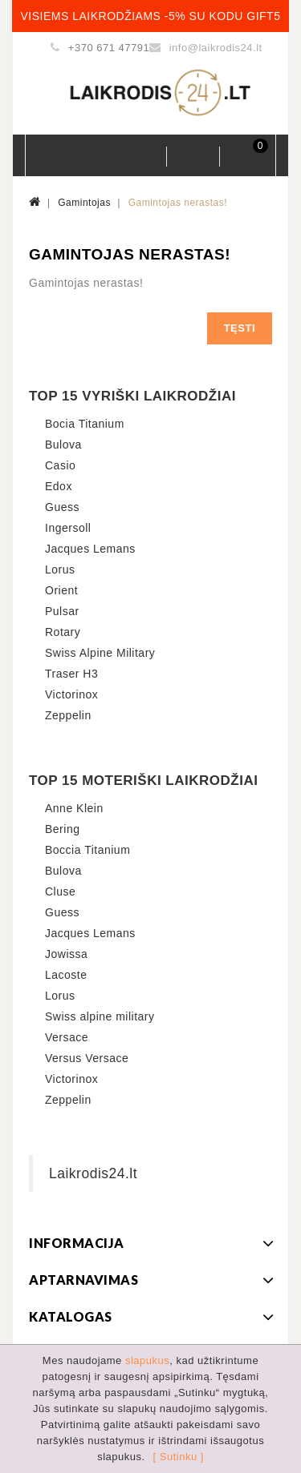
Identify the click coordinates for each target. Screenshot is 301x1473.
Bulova (63, 444)
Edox (58, 486)
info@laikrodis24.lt (215, 48)
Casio (60, 465)
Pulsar (62, 611)
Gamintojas (84, 202)
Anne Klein (74, 808)
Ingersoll (68, 527)
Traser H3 (71, 673)
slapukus (147, 1360)
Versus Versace (86, 1058)
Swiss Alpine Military (100, 652)
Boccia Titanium (87, 849)
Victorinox (71, 694)
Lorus (60, 569)
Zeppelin (68, 715)
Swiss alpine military (100, 1016)
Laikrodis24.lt (93, 1173)
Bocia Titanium (84, 423)
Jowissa (66, 954)
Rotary (62, 632)
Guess (62, 507)
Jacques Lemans (90, 548)
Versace (66, 1037)
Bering (62, 829)
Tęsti (239, 328)
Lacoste (66, 974)
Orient (61, 590)
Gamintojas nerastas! (177, 202)
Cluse (60, 891)
